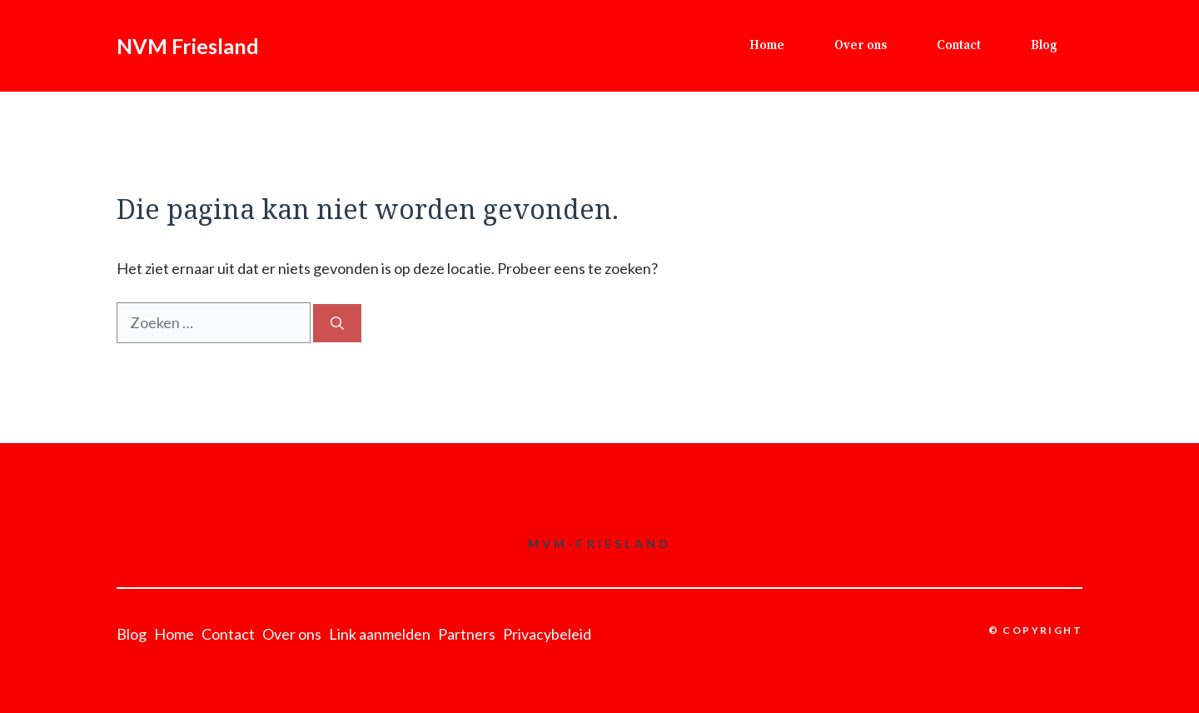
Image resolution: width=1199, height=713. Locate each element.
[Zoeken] (337, 323)
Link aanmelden (379, 634)
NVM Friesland (188, 45)
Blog (1044, 45)
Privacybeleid (547, 634)
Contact (959, 45)
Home (766, 45)
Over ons (860, 45)
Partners (466, 634)
